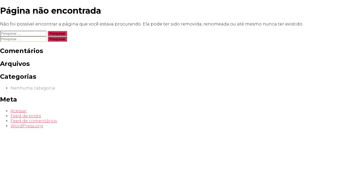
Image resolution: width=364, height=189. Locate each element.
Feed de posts (25, 115)
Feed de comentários (33, 120)
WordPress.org (26, 125)
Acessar (18, 110)
